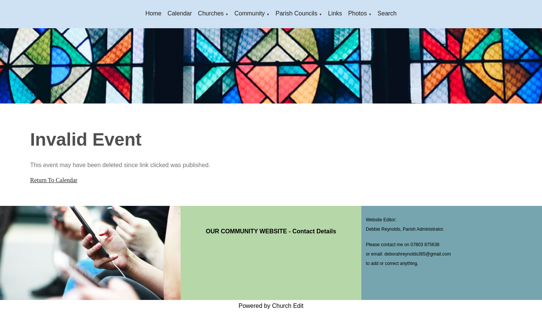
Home (153, 13)
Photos (357, 13)
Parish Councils (296, 13)
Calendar (179, 13)
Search (387, 13)
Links (335, 13)
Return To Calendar (54, 180)
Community (249, 13)
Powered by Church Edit (271, 306)
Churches (211, 13)
